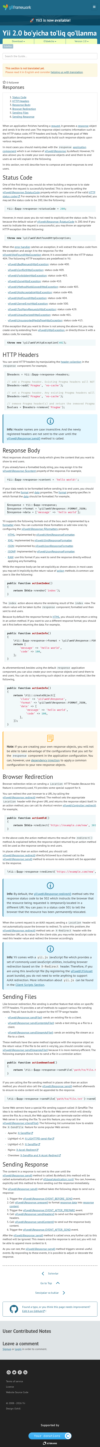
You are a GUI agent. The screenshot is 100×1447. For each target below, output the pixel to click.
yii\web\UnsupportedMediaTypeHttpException (35, 320)
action (60, 570)
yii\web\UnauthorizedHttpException (29, 314)
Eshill (17, 1408)
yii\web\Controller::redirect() (79, 805)
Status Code (19, 97)
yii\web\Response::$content (19, 471)
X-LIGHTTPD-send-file (38, 1138)
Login (18, 1349)
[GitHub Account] (8, 1372)
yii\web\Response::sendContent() (34, 1222)
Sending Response (23, 116)
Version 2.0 (82, 41)
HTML (11, 534)
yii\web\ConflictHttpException (25, 270)
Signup (7, 1349)
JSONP (12, 551)
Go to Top (50, 1283)
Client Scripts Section (29, 985)
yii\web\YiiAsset (82, 971)
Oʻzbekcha (50, 41)
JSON (11, 546)
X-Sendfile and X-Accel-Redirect (39, 1155)
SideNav (8, 46)
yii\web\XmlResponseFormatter (53, 540)
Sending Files (20, 112)
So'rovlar (50, 1273)
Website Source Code (17, 1392)
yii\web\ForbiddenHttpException (27, 275)
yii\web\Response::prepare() (31, 1202)
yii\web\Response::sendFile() (25, 1017)
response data (68, 1202)
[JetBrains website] (50, 1443)
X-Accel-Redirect (26, 1149)
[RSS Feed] (25, 1372)
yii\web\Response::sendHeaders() (34, 1214)
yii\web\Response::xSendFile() (20, 1123)
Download (18, 41)
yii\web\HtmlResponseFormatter (55, 534)
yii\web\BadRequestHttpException (28, 264)
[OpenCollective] (50, 1435)
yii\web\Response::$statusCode (21, 192)
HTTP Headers (20, 101)
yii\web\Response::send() (23, 438)
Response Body (21, 105)
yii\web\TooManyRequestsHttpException (32, 309)
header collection (71, 361)
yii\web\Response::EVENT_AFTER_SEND (47, 1229)
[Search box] (50, 56)
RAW (10, 557)
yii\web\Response (55, 151)
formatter (8, 525)
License (10, 1386)
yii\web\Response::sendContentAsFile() (31, 1023)
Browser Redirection (24, 109)
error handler (22, 247)
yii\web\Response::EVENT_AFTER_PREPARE (49, 1210)
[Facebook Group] (19, 1372)
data (37, 492)
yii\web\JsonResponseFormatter (54, 546)
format (24, 492)
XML (10, 540)
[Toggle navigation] (94, 6)
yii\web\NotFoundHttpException (22, 254)
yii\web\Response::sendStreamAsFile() (30, 1032)
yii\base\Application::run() (58, 1179)
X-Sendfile (24, 1133)
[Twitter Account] (14, 1372)
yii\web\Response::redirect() (19, 797)
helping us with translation (67, 72)
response (83, 125)
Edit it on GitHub (32, 1311)
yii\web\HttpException (51, 330)
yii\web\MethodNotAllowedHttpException (33, 286)
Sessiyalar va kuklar (50, 1292)
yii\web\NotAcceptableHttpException (30, 292)
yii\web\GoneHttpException (24, 281)
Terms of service (14, 1381)
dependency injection (45, 760)
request (55, 125)
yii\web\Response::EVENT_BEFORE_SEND (48, 1198)
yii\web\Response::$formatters (40, 529)
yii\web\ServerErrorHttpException (28, 303)
